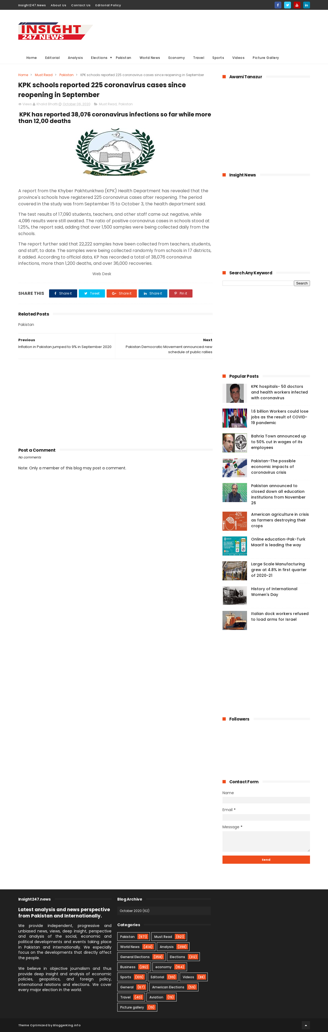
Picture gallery (132, 1007)
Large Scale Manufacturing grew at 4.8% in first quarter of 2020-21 (279, 569)
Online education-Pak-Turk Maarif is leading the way (278, 542)
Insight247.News (32, 5)
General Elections (135, 957)
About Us (58, 5)
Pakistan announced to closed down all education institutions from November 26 (278, 494)
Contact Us (81, 5)
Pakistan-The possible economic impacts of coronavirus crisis (273, 466)
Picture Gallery (266, 57)
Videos (238, 57)
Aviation (156, 997)
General (127, 987)
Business (128, 967)
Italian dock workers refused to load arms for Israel (280, 616)
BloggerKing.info (67, 1025)
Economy (176, 57)
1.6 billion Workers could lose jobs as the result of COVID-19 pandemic (279, 417)
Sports (218, 57)
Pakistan (123, 57)
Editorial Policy (108, 5)
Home (31, 57)
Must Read (44, 75)
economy (163, 967)
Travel (198, 57)
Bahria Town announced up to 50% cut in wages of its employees (278, 441)
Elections (99, 57)
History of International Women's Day (274, 591)
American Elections (168, 987)
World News (150, 57)
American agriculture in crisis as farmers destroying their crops (280, 520)
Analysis (75, 57)
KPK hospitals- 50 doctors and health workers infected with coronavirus (279, 392)
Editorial (52, 57)
